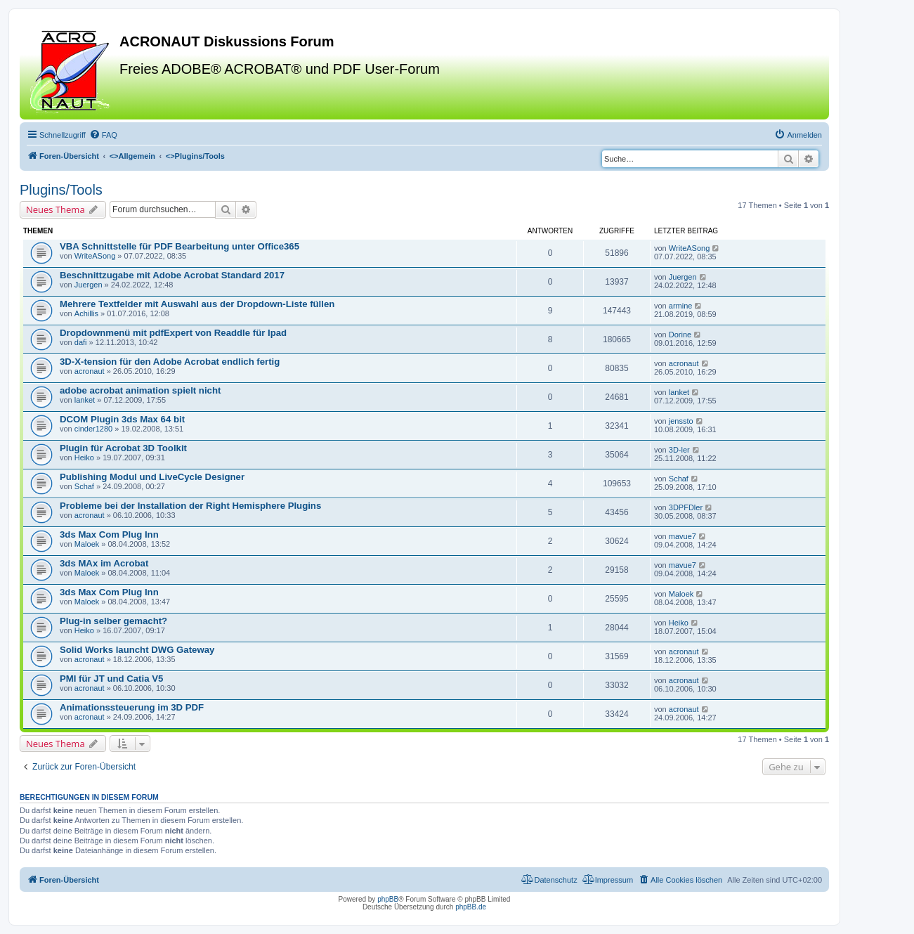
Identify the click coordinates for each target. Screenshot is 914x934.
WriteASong (95, 256)
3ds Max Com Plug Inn (109, 534)
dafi (80, 342)
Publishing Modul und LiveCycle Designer (152, 477)
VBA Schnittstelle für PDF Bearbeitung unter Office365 (179, 246)
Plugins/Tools (61, 189)
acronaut (89, 371)
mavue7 (682, 536)
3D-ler (679, 450)
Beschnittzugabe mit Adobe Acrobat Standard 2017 (172, 275)
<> (132, 156)
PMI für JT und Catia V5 (111, 678)
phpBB (387, 899)
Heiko (84, 457)
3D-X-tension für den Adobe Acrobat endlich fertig (170, 361)
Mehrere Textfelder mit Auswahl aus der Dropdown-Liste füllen (197, 304)
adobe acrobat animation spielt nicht (140, 390)
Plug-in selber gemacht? (113, 621)
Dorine (680, 334)
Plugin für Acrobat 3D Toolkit (123, 448)
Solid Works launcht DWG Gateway (137, 649)
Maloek (86, 544)
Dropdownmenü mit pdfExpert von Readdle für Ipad (173, 332)
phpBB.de (470, 907)
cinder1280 (93, 428)
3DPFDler (686, 507)
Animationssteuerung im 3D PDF (132, 707)
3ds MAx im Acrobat (104, 563)
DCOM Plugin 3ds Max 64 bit (122, 419)
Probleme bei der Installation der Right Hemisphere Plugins (190, 505)
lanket (84, 400)
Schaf (84, 486)
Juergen (88, 284)
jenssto (681, 421)
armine (681, 305)
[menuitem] (103, 135)
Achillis (86, 313)
